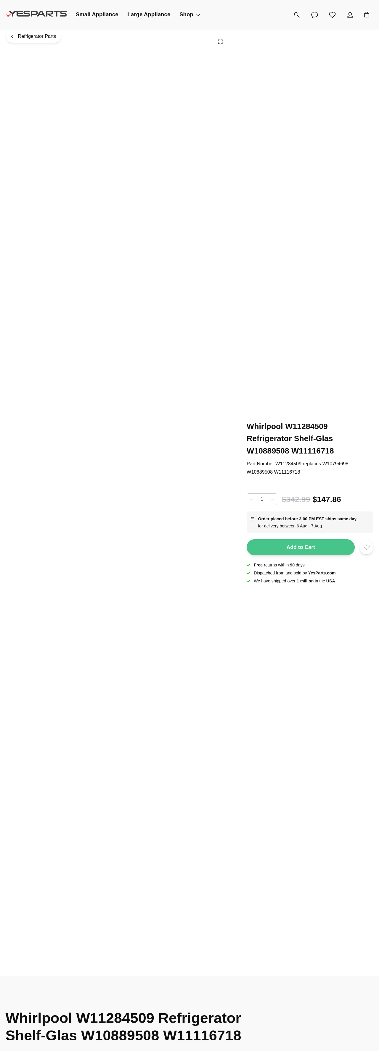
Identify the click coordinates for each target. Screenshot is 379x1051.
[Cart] (366, 15)
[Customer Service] (314, 15)
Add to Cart (301, 547)
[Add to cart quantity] (262, 499)
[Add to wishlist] (366, 547)
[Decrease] (251, 499)
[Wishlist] (332, 15)
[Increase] (272, 499)
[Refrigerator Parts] (34, 36)
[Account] (350, 15)
